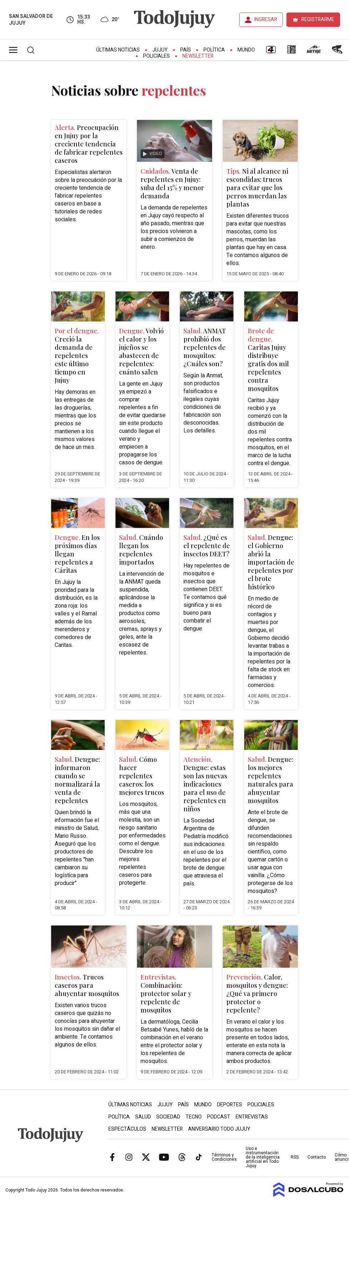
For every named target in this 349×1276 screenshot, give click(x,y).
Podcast (218, 1117)
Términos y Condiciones (224, 1157)
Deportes (229, 1104)
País (185, 50)
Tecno (194, 1117)
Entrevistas (252, 1117)
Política (214, 50)
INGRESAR (265, 19)
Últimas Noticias (118, 50)
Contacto (317, 1157)
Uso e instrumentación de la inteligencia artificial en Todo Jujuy (263, 1157)
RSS (295, 1157)
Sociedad (168, 1117)
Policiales (156, 56)
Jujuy (160, 50)
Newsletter (197, 56)
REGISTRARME (317, 19)
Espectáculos (127, 1129)
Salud (143, 1117)
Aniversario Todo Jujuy (219, 1129)
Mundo (246, 50)
